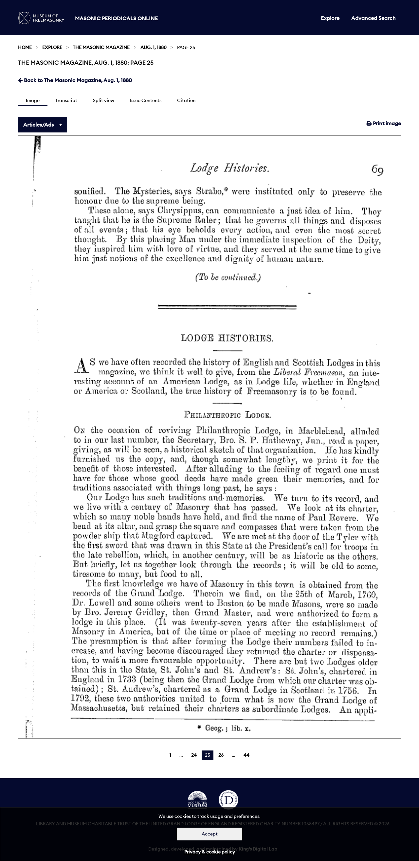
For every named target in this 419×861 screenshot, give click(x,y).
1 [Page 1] (170, 755)
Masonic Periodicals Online (116, 18)
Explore (330, 18)
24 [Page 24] (194, 755)
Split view (103, 100)
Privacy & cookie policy (209, 852)
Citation (186, 100)
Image (33, 100)
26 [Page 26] (221, 755)
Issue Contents (145, 100)
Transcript (66, 100)
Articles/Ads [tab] (38, 124)
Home (25, 47)
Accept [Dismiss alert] (210, 834)
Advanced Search (373, 18)
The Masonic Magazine (101, 47)
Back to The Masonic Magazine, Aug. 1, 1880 (75, 80)
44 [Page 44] (246, 755)
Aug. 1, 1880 (153, 47)
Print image (384, 123)
